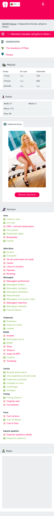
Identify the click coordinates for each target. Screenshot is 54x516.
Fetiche (10, 241)
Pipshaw (11, 270)
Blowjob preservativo (17, 372)
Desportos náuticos (16, 438)
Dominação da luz (15, 339)
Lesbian (10, 328)
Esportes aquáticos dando (19, 434)
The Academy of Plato (15, 48)
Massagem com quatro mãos (21, 299)
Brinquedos (12, 237)
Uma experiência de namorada (21, 376)
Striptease (11, 321)
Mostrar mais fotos (27, 194)
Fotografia (11, 255)
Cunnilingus (12, 386)
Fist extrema (13, 405)
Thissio (7, 54)
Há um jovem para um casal (20, 259)
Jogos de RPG (13, 353)
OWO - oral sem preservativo (20, 226)
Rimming (11, 274)
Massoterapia (13, 295)
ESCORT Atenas (9, 24)
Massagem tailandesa (17, 292)
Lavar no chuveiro (15, 266)
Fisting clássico (14, 397)
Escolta (10, 252)
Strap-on (11, 350)
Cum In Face (13, 423)
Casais (10, 263)
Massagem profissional (18, 281)
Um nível (11, 222)
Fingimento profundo (17, 379)
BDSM (10, 343)
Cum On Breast (14, 419)
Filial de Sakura (14, 310)
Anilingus (11, 390)
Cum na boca (13, 416)
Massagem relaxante (17, 306)
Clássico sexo (13, 219)
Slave (9, 346)
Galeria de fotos (13, 124)
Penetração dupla (15, 233)
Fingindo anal (13, 401)
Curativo (11, 357)
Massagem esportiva (17, 302)
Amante (10, 335)
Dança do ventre (14, 325)
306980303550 (13, 41)
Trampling (11, 361)
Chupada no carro (15, 383)
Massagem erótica (16, 284)
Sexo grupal (12, 230)
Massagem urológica (17, 288)
